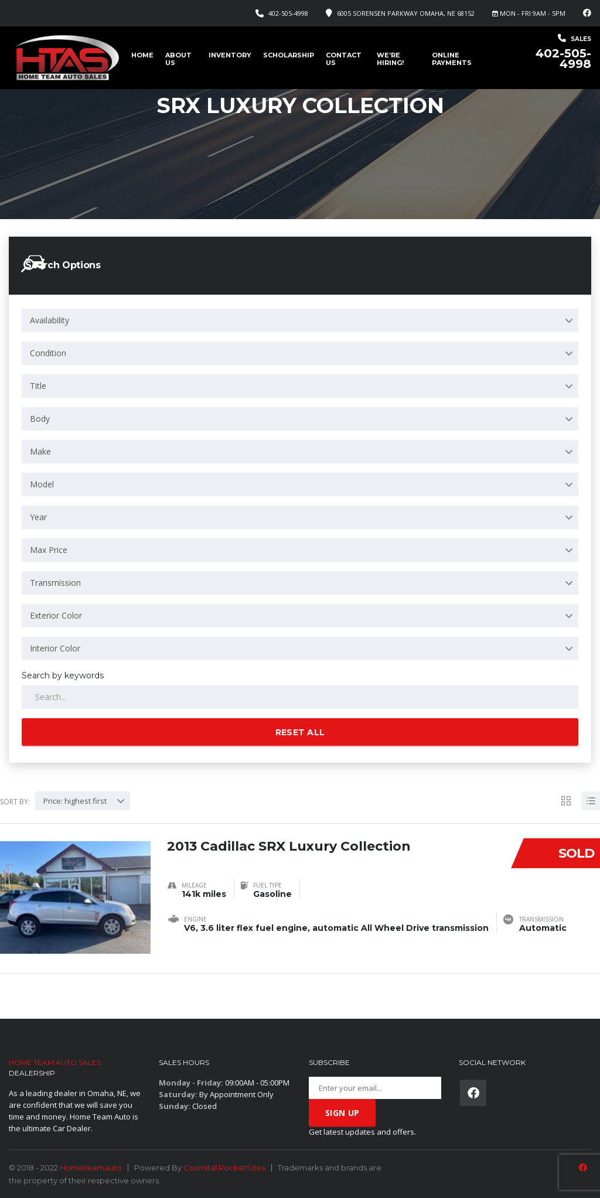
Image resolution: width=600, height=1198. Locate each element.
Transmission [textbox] (55, 582)
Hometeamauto (91, 1167)
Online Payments (452, 59)
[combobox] (300, 320)
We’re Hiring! (390, 59)
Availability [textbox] (49, 320)
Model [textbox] (42, 484)
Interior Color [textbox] (55, 648)
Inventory (230, 55)
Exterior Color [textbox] (56, 615)
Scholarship (288, 55)
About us (178, 59)
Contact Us (344, 59)
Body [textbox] (40, 418)
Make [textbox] (40, 451)
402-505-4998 (288, 13)
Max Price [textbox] (48, 549)
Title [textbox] (38, 385)
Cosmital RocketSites (224, 1167)
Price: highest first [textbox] (75, 801)
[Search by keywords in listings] (300, 697)
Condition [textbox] (48, 353)
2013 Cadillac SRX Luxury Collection (289, 846)
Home (142, 55)
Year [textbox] (38, 517)
